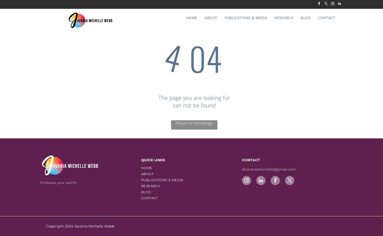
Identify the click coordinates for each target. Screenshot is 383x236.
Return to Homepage (194, 123)
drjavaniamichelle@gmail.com (269, 169)
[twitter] (325, 4)
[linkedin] (339, 4)
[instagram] (332, 4)
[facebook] (319, 4)
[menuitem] (191, 17)
